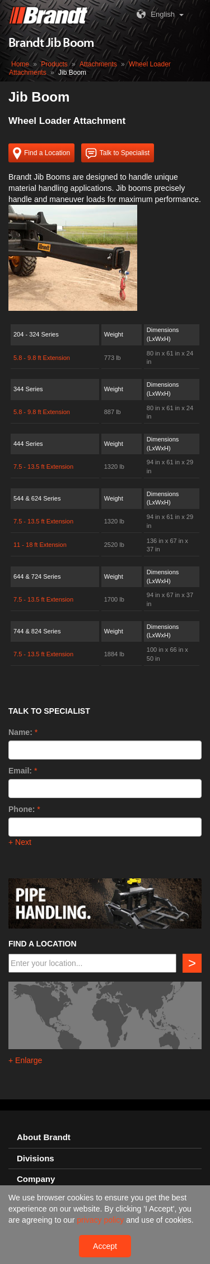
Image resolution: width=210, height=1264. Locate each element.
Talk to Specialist (118, 153)
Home (20, 64)
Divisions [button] (35, 1158)
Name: (20, 732)
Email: (20, 770)
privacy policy (101, 1219)
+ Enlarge (25, 1060)
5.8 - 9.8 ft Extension (41, 357)
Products (54, 64)
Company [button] (36, 1179)
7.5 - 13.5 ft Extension (43, 466)
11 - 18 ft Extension (40, 544)
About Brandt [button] (44, 1137)
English (154, 14)
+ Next (19, 842)
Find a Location (41, 153)
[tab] (105, 1137)
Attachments (98, 64)
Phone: (21, 809)
